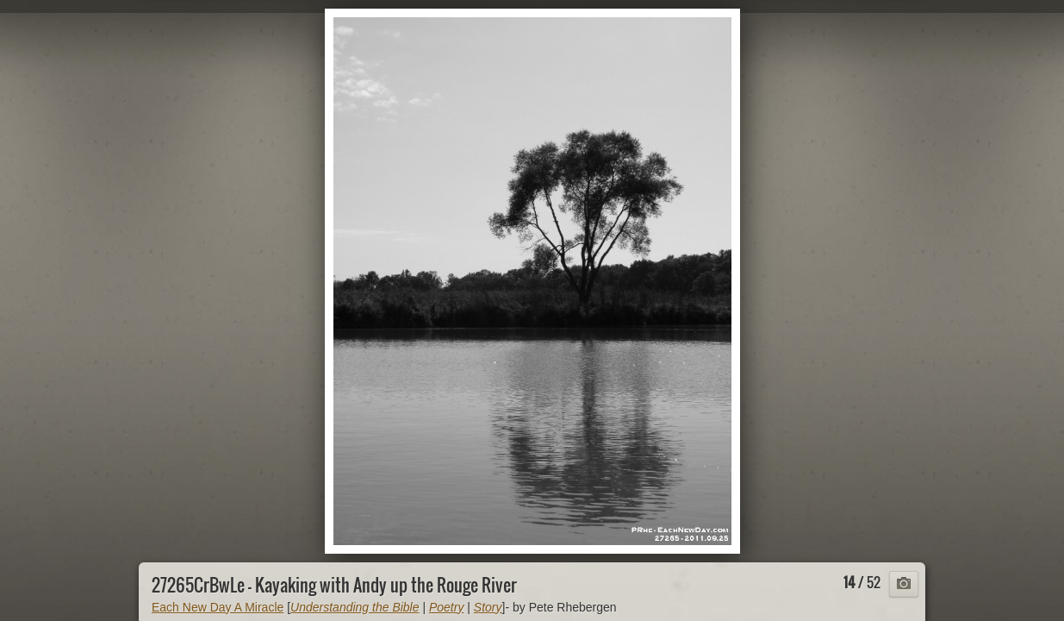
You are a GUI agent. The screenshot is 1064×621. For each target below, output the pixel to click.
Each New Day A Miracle (217, 607)
